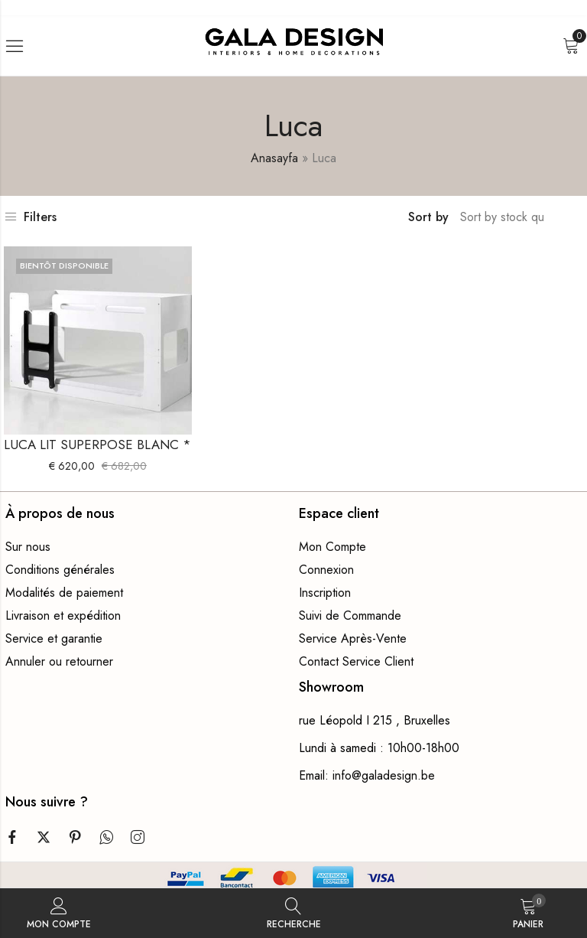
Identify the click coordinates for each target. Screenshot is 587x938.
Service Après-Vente (353, 638)
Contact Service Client (356, 661)
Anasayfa (274, 158)
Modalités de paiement (64, 592)
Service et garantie (53, 638)
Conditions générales (60, 569)
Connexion (326, 569)
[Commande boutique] (504, 217)
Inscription (325, 592)
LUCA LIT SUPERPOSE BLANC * (97, 444)
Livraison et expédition (63, 615)
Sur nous (27, 546)
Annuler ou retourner (59, 661)
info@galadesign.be (383, 775)
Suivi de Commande (350, 615)
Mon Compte (332, 546)
